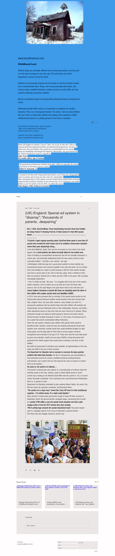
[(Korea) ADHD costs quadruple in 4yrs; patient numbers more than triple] (57, 492)
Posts (18, 196)
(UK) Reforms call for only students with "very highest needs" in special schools (84, 503)
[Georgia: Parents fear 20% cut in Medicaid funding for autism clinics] (29, 492)
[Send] (96, 551)
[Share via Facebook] (26, 470)
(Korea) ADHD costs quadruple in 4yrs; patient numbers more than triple (56, 503)
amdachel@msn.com (25, 544)
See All (96, 481)
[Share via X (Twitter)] (30, 470)
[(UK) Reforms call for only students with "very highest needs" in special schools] (85, 492)
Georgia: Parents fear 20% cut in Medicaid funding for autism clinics (29, 503)
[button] (81, 196)
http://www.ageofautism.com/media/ (33, 128)
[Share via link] (39, 470)
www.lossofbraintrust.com (31, 58)
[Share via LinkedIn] (34, 470)
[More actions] (89, 208)
